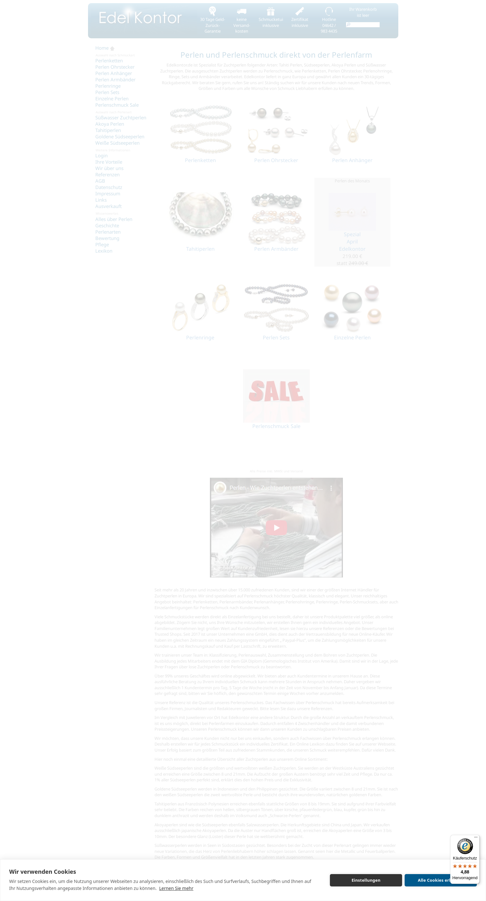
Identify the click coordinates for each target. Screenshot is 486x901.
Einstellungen (365, 880)
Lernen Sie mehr (176, 888)
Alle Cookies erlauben (441, 880)
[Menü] (476, 838)
